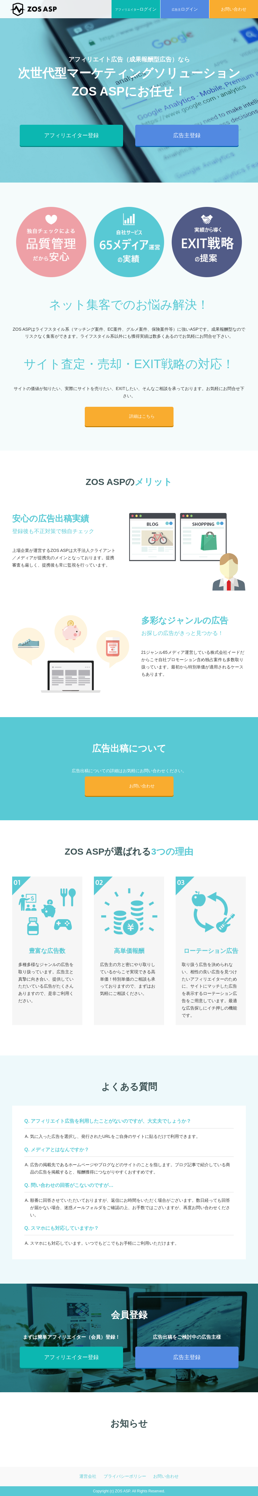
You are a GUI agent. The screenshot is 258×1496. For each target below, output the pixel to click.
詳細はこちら (139, 416)
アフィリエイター (136, 9)
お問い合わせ (139, 785)
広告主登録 (187, 135)
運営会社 (87, 1476)
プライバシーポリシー (125, 1476)
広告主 (185, 9)
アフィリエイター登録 (71, 135)
